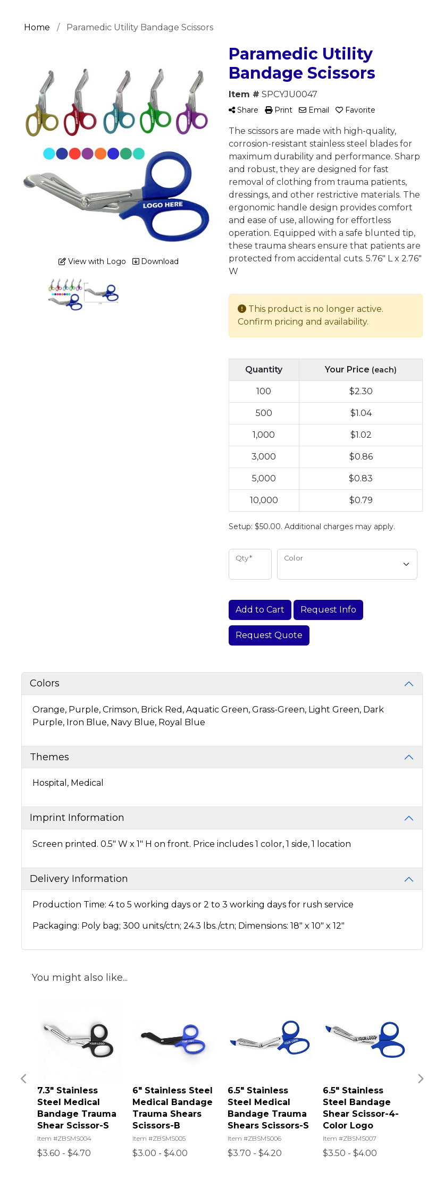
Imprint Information (77, 818)
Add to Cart (260, 610)
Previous (24, 1079)
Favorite (355, 110)
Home (37, 27)
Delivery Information (79, 879)
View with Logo (92, 261)
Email (314, 110)
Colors (45, 683)
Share (243, 110)
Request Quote (269, 635)
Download (155, 261)
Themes (49, 757)
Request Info (328, 610)
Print (278, 110)
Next (420, 1079)
